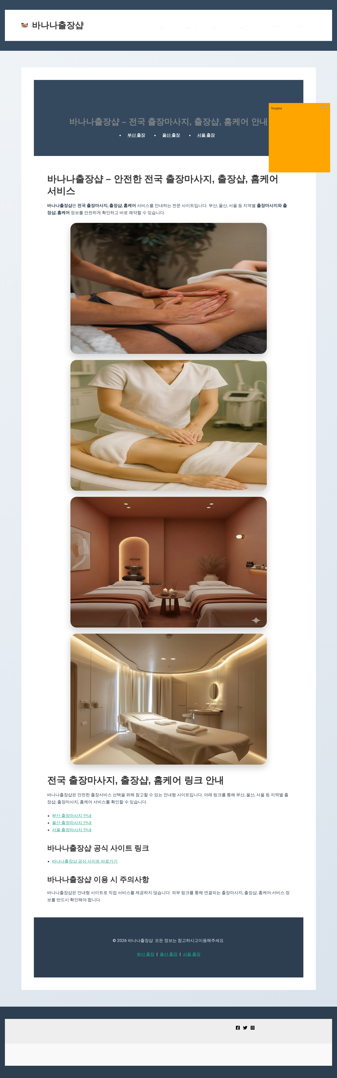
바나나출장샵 (57, 25)
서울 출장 (206, 135)
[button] (135, 26)
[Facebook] (238, 1028)
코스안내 (117, 26)
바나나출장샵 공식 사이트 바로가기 (85, 861)
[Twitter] (245, 1028)
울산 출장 (171, 135)
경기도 (151, 26)
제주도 (169, 26)
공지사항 (202, 27)
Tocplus (276, 108)
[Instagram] (252, 1028)
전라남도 (242, 26)
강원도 (187, 26)
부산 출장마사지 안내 (72, 815)
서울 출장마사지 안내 (72, 829)
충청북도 (299, 26)
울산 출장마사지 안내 (72, 822)
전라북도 (261, 26)
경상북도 (224, 26)
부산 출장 (136, 135)
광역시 (134, 26)
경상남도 (205, 26)
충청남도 (280, 26)
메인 (102, 26)
